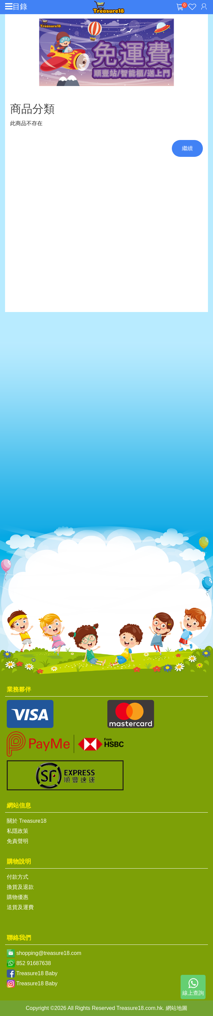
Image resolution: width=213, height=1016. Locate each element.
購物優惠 (17, 897)
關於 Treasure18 (27, 821)
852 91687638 (33, 963)
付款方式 (17, 877)
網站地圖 (176, 1008)
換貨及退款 (20, 887)
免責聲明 (17, 841)
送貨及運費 (20, 907)
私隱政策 (17, 831)
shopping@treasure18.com (48, 953)
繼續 (187, 148)
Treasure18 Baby (36, 973)
